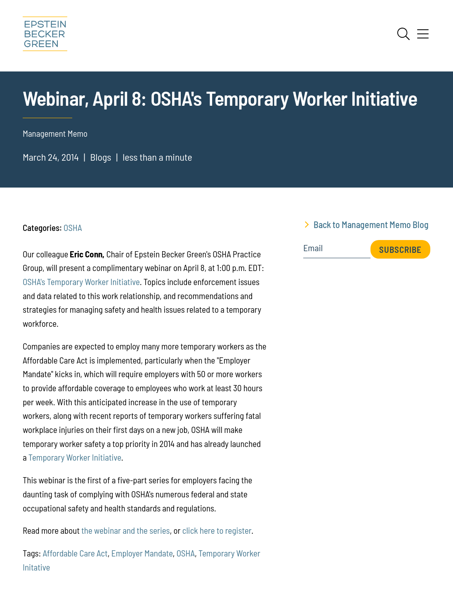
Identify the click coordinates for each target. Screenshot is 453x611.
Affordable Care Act (75, 553)
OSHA (73, 227)
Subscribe (400, 249)
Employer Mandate (142, 553)
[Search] (403, 34)
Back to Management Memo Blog (371, 224)
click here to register (217, 530)
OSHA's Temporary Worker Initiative (81, 281)
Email (313, 248)
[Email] (336, 250)
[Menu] (422, 37)
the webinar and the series (125, 530)
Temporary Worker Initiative (74, 457)
